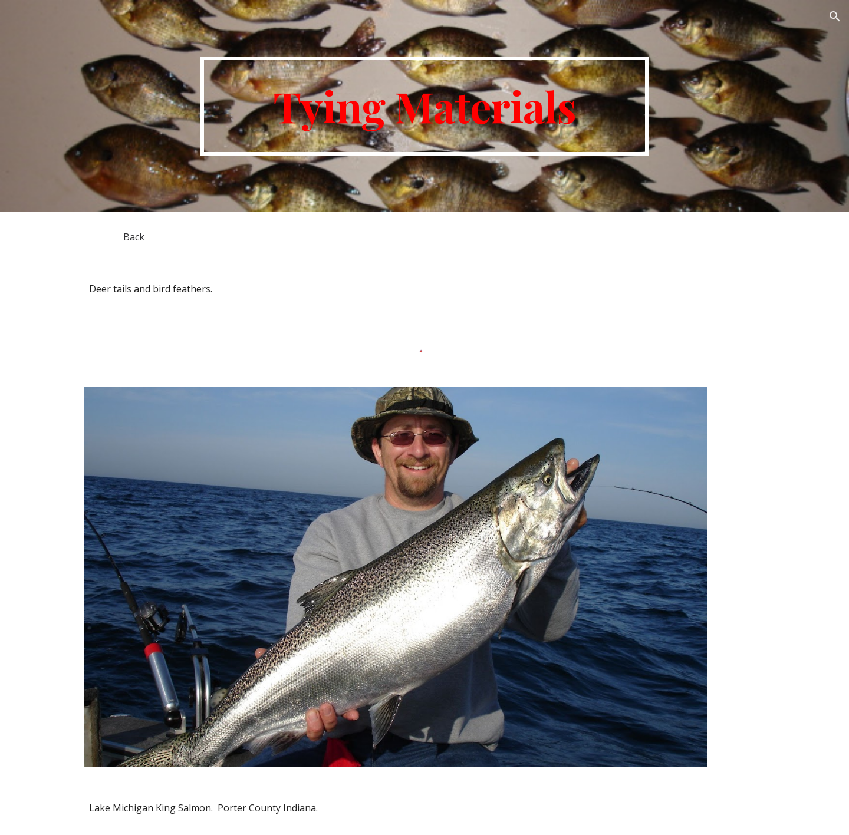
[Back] (133, 237)
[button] (835, 16)
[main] (424, 106)
